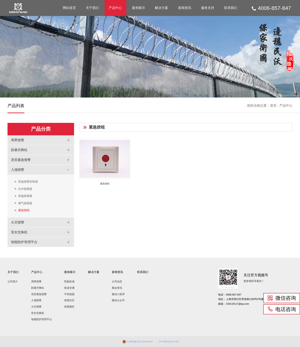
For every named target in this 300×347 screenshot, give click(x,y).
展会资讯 (117, 287)
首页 (273, 105)
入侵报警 (36, 300)
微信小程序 (118, 294)
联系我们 (230, 8)
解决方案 (161, 8)
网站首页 (69, 8)
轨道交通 (69, 287)
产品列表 (16, 105)
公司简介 (13, 281)
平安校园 (69, 294)
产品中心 (115, 8)
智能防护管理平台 (41, 319)
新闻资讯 (184, 8)
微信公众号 (118, 300)
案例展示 (138, 8)
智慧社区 (69, 300)
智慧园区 (69, 306)
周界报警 (36, 281)
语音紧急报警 (39, 294)
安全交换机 (37, 313)
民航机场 (69, 281)
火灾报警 (36, 306)
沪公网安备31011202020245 (136, 341)
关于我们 (92, 8)
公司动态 (117, 281)
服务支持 (207, 8)
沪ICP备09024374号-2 (172, 341)
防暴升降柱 (37, 287)
